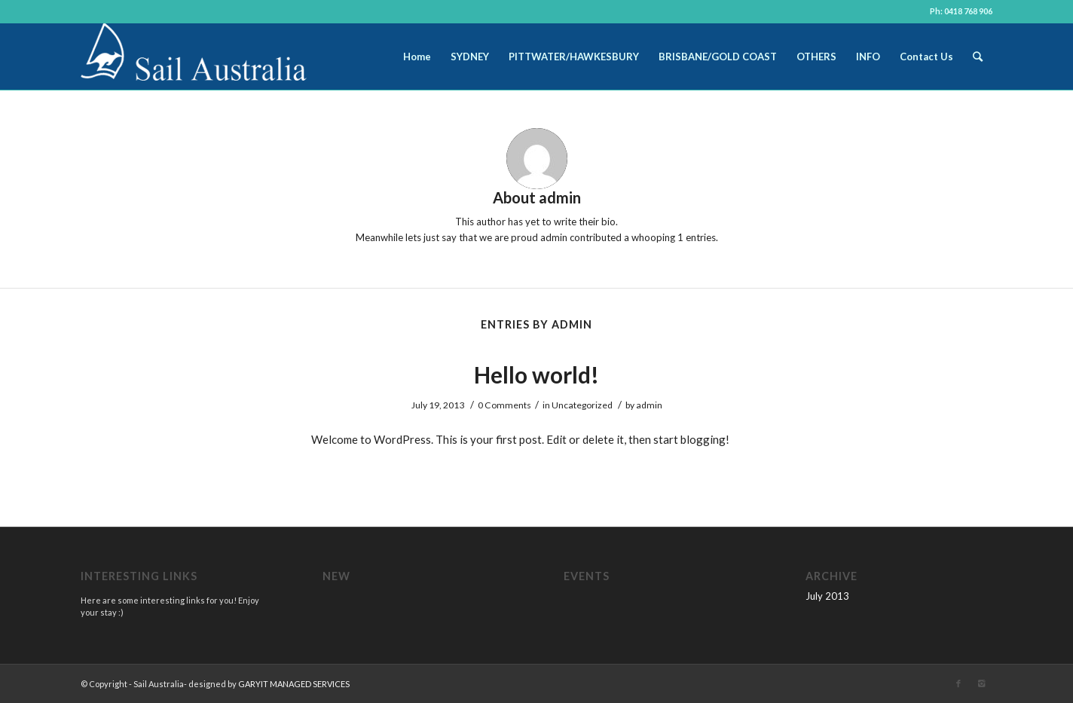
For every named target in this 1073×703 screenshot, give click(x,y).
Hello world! (536, 374)
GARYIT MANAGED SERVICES (294, 684)
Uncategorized (582, 405)
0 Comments (504, 405)
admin (649, 405)
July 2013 (827, 596)
